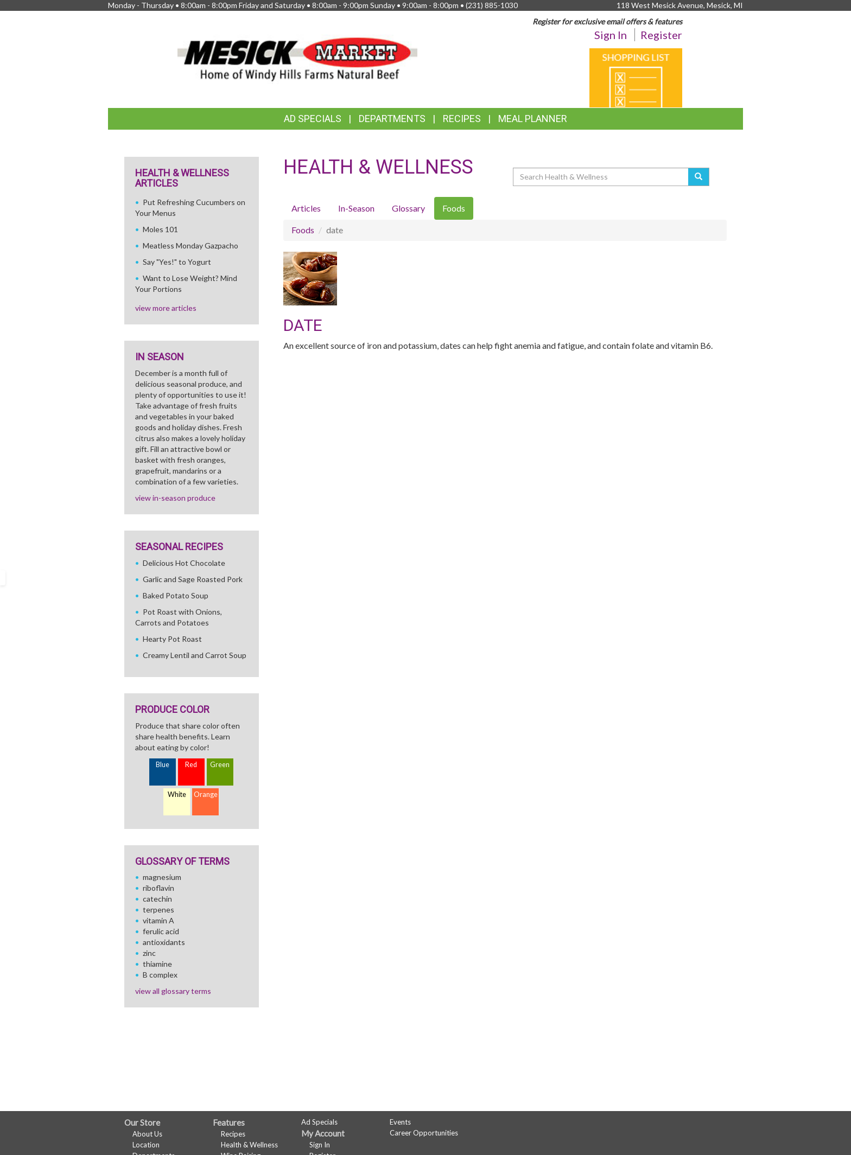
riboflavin (158, 887)
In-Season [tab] (356, 208)
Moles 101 (160, 229)
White (177, 794)
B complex (160, 974)
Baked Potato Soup (175, 595)
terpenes (158, 909)
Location (146, 1144)
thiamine (157, 963)
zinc (149, 953)
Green (220, 765)
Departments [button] (392, 118)
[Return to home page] (297, 51)
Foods (302, 230)
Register (661, 34)
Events (400, 1122)
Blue (162, 765)
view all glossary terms (173, 991)
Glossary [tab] (408, 208)
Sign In (610, 34)
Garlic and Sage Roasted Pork (193, 579)
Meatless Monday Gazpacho (190, 245)
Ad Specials (312, 118)
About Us (147, 1134)
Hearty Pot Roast (172, 638)
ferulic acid (161, 931)
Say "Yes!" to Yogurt (177, 261)
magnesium (162, 877)
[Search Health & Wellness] (601, 177)
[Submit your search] (698, 177)
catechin (157, 898)
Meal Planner (532, 118)
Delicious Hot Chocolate (184, 562)
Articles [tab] (306, 208)
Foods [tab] (453, 208)
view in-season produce (175, 497)
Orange (206, 794)
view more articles (165, 307)
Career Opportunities (424, 1132)
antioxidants (164, 942)
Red (191, 765)
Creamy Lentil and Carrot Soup (194, 655)
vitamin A (158, 920)
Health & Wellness (249, 1144)
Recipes (462, 118)
